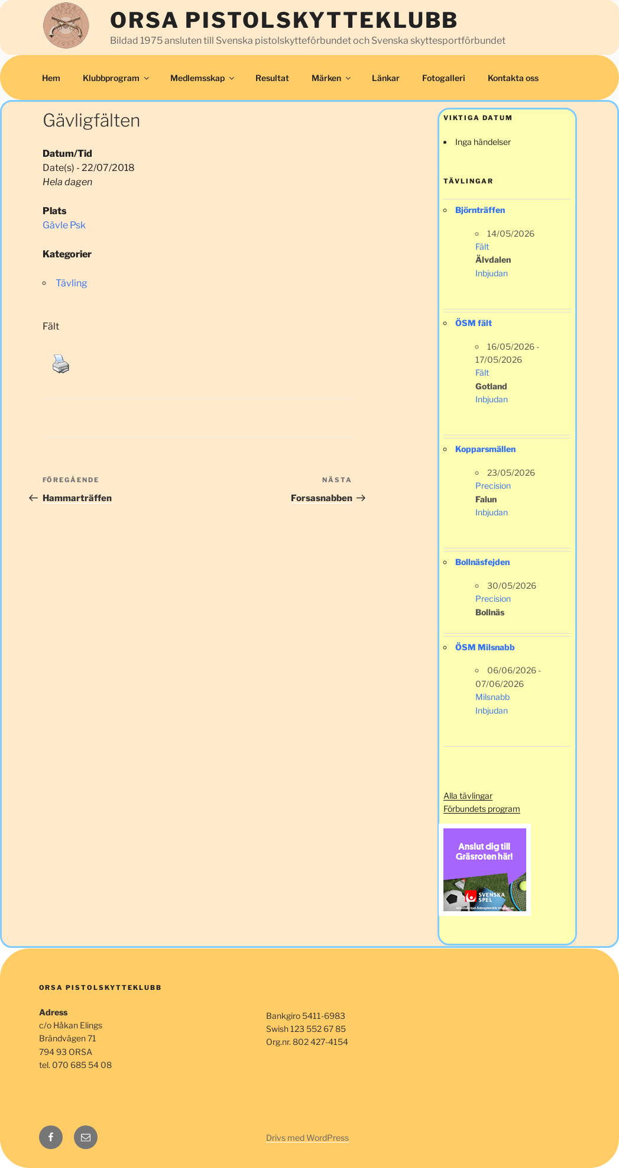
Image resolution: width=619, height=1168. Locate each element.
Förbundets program (481, 809)
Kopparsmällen (485, 449)
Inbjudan (491, 273)
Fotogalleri (443, 78)
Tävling (71, 283)
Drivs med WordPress (307, 1137)
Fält (482, 246)
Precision (493, 485)
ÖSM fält (473, 323)
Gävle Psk (64, 225)
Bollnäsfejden (482, 562)
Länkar (386, 78)
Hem (51, 78)
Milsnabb (492, 697)
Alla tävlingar (467, 796)
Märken (332, 78)
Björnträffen (480, 210)
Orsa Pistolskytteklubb (284, 20)
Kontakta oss (513, 78)
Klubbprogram (117, 78)
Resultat (272, 78)
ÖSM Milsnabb (485, 647)
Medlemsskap (203, 78)
